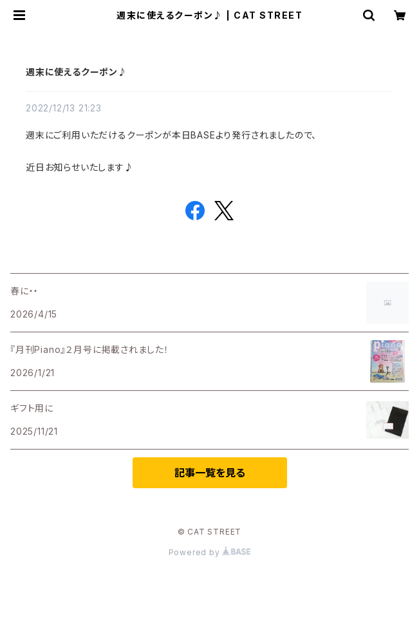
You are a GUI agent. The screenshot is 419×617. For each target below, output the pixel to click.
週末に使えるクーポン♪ (76, 71)
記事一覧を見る (209, 472)
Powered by (210, 552)
